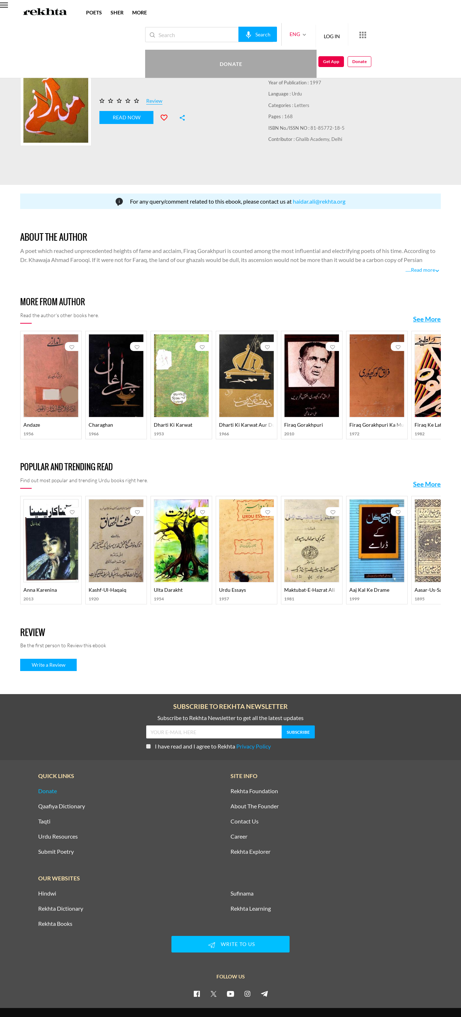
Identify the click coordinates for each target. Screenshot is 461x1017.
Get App (414, 34)
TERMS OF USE (235, 994)
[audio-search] (233, 34)
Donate (376, 34)
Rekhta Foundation (254, 765)
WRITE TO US (230, 918)
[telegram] (264, 967)
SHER (117, 12)
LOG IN (308, 34)
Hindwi (47, 867)
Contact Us (244, 795)
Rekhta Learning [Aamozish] (250, 882)
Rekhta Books (55, 897)
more (139, 12)
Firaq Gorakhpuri (303, 48)
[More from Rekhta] (338, 34)
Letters (301, 105)
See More (427, 293)
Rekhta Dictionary (60, 882)
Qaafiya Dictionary (61, 780)
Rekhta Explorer (250, 825)
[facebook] (196, 967)
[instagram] (247, 967)
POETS (94, 12)
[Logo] (45, 12)
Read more (423, 244)
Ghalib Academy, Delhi (319, 139)
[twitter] (213, 967)
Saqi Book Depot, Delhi (314, 71)
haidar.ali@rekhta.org (319, 175)
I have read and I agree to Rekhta (208, 719)
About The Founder (254, 780)
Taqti (44, 795)
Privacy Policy (253, 719)
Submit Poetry (56, 825)
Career (238, 810)
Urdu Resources (58, 810)
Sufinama (242, 867)
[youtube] (230, 967)
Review (154, 101)
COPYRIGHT (268, 994)
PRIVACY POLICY (198, 994)
